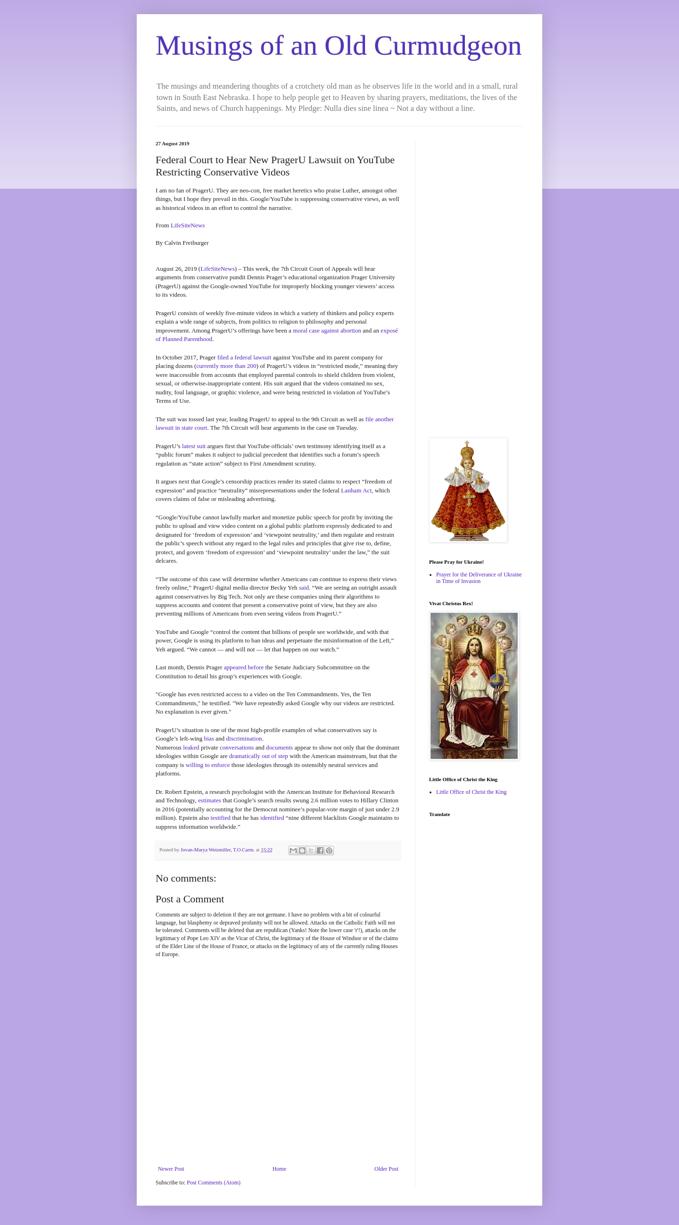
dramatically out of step (258, 755)
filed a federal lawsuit (244, 357)
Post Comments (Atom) (213, 1182)
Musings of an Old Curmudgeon (339, 45)
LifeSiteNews (188, 225)
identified (272, 817)
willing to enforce (208, 764)
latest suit (194, 446)
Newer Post (171, 1169)
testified (220, 817)
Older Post (386, 1169)
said (304, 587)
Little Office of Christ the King (471, 792)
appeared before (244, 667)
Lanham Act (356, 490)
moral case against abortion (327, 330)
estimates (209, 800)
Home (279, 1169)
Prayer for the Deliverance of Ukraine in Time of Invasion (479, 577)
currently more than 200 (226, 365)
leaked (191, 747)
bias (209, 738)
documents (279, 747)
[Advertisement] (476, 282)
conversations (237, 747)
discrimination (244, 738)
